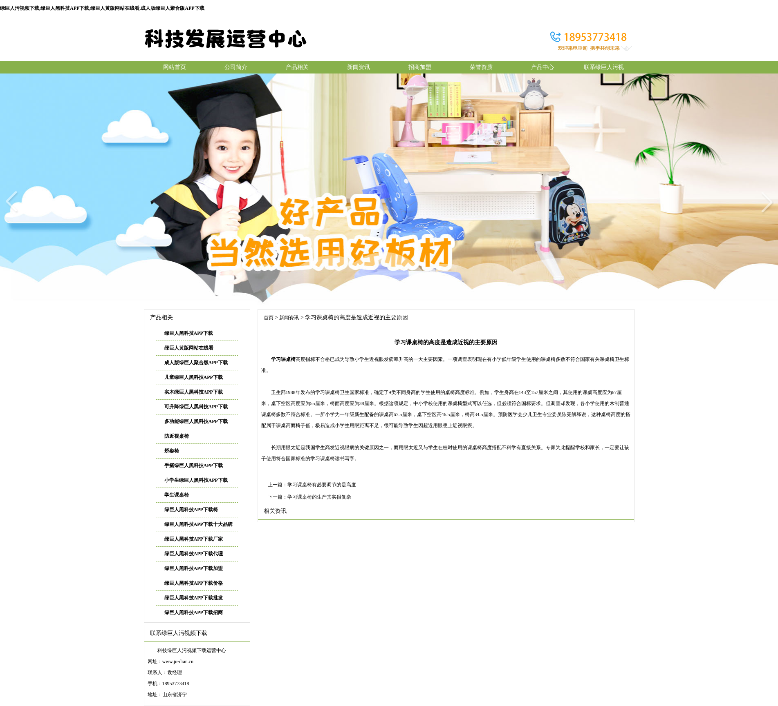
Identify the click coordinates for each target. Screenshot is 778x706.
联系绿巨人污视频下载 (604, 68)
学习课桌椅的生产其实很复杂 (319, 497)
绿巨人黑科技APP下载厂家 (193, 539)
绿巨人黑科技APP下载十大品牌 (198, 524)
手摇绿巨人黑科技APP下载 (193, 465)
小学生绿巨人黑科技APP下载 (196, 480)
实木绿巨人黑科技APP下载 (193, 392)
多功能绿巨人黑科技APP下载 (196, 421)
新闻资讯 (358, 67)
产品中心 (542, 67)
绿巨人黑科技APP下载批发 (193, 598)
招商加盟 (419, 67)
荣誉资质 (481, 67)
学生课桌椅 (176, 495)
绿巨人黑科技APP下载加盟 (193, 568)
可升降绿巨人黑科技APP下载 (196, 407)
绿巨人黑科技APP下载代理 (193, 554)
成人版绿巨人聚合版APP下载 (196, 362)
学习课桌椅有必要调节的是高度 (321, 485)
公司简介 (235, 67)
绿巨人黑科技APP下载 (188, 333)
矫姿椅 (171, 451)
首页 (269, 318)
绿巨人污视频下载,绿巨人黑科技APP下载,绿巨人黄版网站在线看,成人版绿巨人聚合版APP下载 (102, 8)
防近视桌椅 (176, 436)
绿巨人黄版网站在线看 (188, 348)
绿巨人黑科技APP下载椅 (191, 509)
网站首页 (174, 67)
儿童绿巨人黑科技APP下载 (193, 377)
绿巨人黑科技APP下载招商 (193, 612)
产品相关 (297, 67)
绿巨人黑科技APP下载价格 (193, 583)
